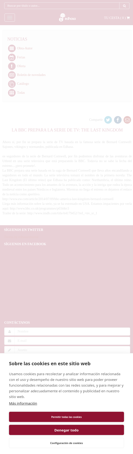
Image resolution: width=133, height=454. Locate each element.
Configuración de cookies (66, 443)
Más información (23, 403)
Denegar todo (66, 430)
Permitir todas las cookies (66, 417)
